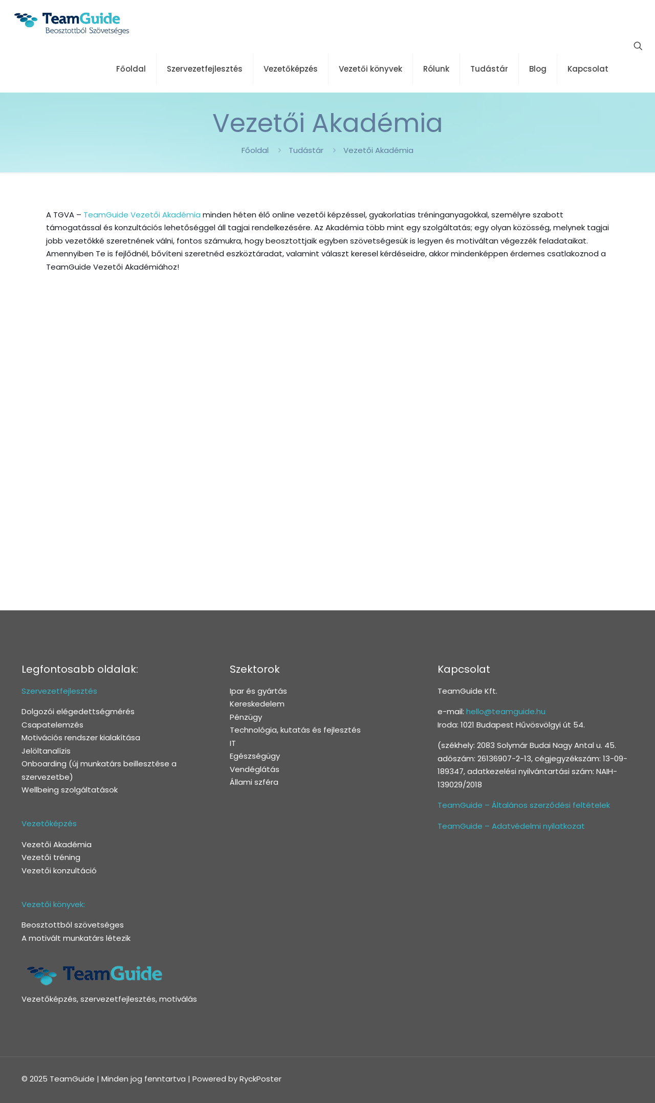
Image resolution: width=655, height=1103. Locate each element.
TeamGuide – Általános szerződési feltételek (524, 805)
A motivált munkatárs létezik (75, 938)
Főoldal (255, 150)
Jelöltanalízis (46, 750)
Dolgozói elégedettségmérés (78, 711)
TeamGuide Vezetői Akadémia (142, 214)
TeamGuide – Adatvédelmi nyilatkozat (511, 826)
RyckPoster (260, 1078)
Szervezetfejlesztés (59, 691)
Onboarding (44, 763)
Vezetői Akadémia (378, 150)
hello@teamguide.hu (505, 711)
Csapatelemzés (52, 724)
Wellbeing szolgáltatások (69, 789)
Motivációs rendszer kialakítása (80, 737)
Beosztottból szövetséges (72, 924)
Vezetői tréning (50, 857)
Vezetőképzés (49, 823)
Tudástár (306, 150)
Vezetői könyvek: (53, 904)
